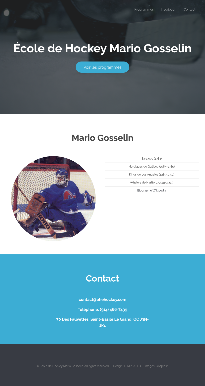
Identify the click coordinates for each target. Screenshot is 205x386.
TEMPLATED (132, 366)
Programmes (144, 9)
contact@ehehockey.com (102, 299)
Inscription (168, 9)
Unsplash (162, 366)
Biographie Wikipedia (151, 190)
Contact (189, 9)
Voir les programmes (102, 67)
